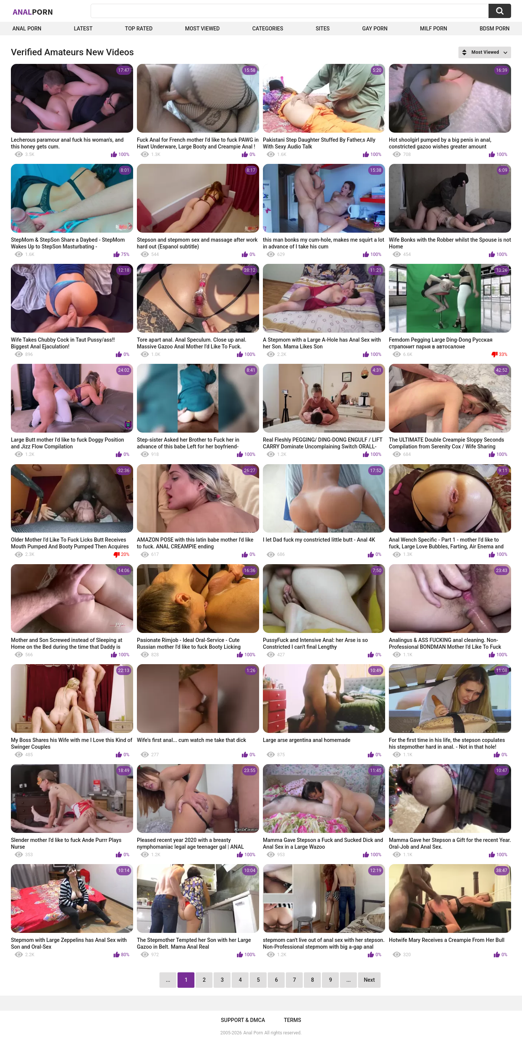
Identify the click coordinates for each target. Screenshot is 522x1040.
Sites (322, 29)
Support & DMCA (243, 1020)
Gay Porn (374, 29)
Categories (267, 29)
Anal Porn (26, 29)
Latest (83, 29)
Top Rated (138, 29)
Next (369, 980)
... (348, 980)
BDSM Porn (495, 29)
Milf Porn (433, 29)
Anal (33, 11)
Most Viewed (202, 29)
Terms (292, 1020)
